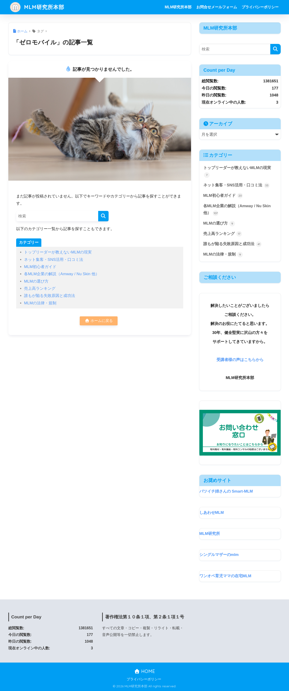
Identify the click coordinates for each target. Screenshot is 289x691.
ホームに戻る (99, 321)
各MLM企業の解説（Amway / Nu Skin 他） (61, 274)
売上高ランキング (39, 288)
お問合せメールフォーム (216, 7)
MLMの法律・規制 (40, 303)
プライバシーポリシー (260, 7)
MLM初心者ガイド (40, 267)
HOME (144, 671)
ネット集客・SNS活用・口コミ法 (53, 259)
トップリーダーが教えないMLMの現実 (58, 252)
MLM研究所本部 (36, 7)
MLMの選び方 (36, 281)
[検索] (103, 216)
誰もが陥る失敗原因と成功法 (49, 295)
